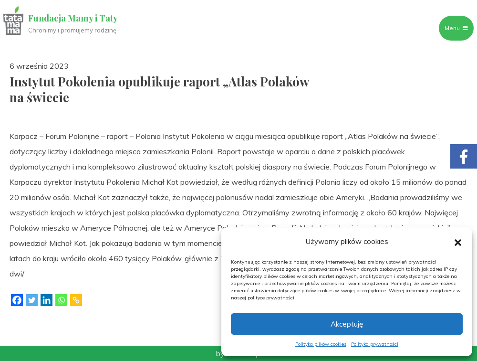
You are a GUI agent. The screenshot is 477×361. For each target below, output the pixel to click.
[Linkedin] (46, 300)
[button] (458, 241)
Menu (452, 28)
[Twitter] (31, 300)
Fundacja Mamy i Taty (77, 18)
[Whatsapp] (61, 300)
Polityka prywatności (374, 344)
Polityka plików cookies (320, 344)
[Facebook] (16, 300)
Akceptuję (347, 324)
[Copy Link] (76, 300)
